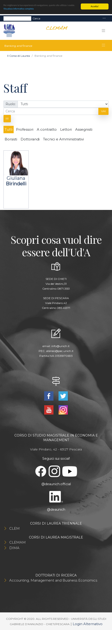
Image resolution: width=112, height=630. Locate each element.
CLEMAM (17, 542)
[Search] (17, 18)
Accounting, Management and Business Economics (53, 580)
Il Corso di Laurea (18, 55)
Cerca (36, 18)
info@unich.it (60, 346)
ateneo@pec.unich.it (60, 351)
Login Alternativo (88, 624)
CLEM (14, 528)
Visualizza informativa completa (18, 8)
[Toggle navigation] (104, 18)
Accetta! (95, 6)
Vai (103, 111)
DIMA (14, 548)
